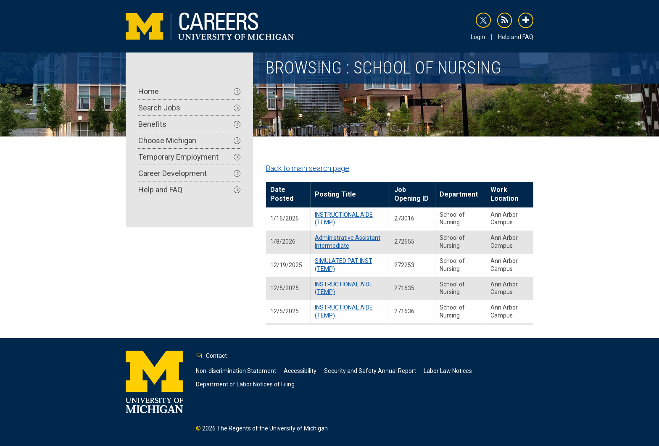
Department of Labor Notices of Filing (245, 384)
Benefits (189, 124)
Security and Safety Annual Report (370, 370)
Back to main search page (307, 168)
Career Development (189, 173)
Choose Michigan (189, 140)
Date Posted (281, 194)
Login (478, 37)
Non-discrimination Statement (236, 370)
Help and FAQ (515, 37)
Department (459, 194)
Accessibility (300, 370)
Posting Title (335, 194)
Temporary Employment (189, 156)
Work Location (504, 194)
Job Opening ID (411, 194)
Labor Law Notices (448, 370)
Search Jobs (189, 107)
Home (189, 91)
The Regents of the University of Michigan (272, 428)
